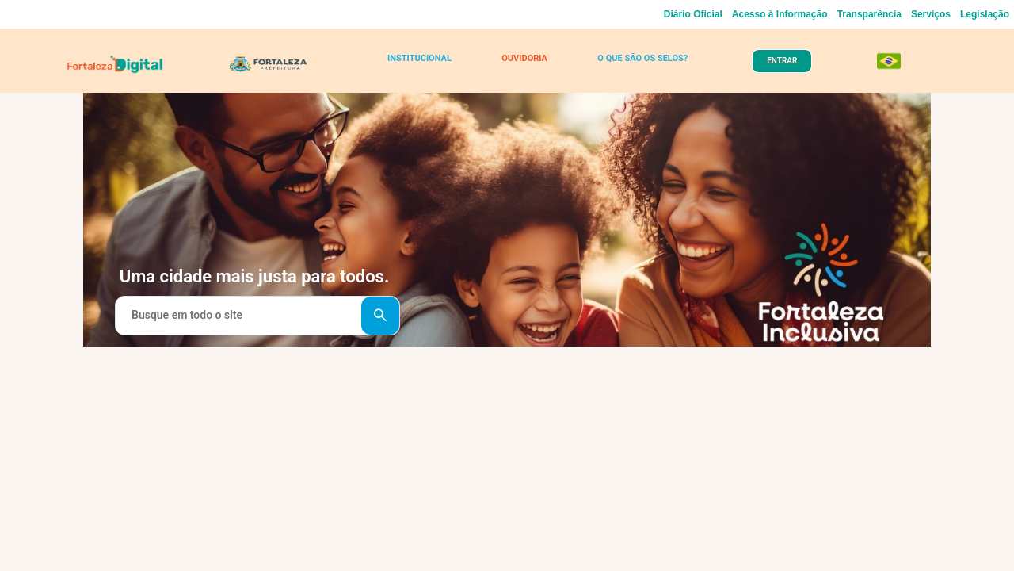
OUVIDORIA (521, 65)
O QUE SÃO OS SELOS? (635, 65)
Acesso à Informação (780, 14)
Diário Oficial (693, 14)
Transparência (869, 14)
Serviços (931, 14)
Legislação (984, 14)
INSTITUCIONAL (423, 65)
